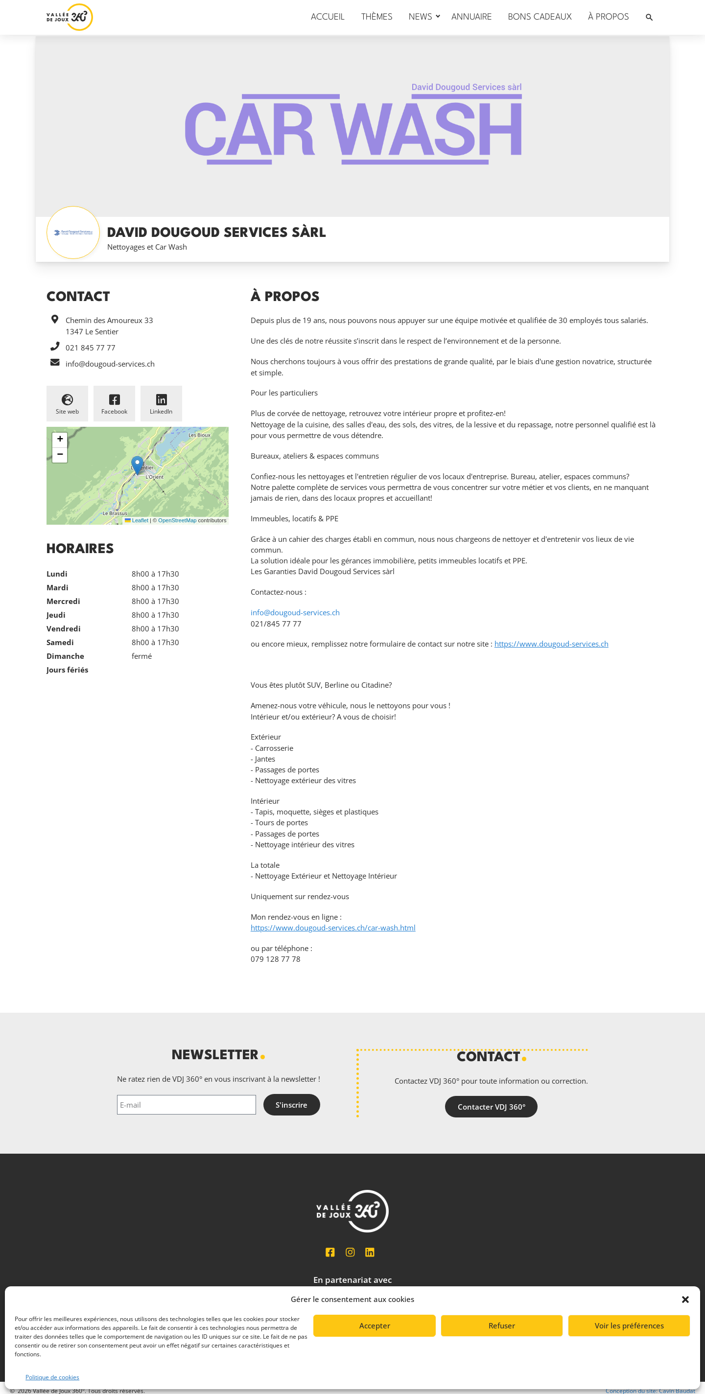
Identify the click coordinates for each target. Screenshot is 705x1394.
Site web (67, 411)
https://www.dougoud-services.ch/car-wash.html (333, 927)
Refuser (502, 1325)
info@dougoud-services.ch (110, 364)
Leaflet (136, 520)
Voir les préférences (629, 1325)
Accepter (374, 1325)
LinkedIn (161, 411)
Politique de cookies (52, 1377)
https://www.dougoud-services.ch (551, 644)
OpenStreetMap (177, 520)
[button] (685, 1299)
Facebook (114, 411)
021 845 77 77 (91, 347)
